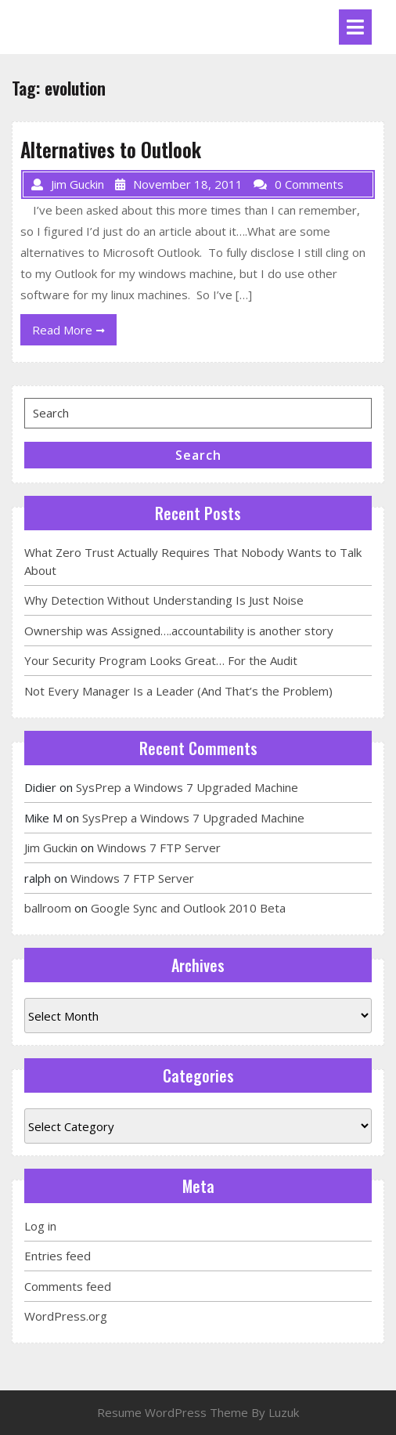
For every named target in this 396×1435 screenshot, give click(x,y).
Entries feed (57, 1255)
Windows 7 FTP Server (159, 847)
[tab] (355, 27)
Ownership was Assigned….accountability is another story (178, 630)
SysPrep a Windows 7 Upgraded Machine (187, 787)
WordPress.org (65, 1316)
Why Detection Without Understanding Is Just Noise (164, 600)
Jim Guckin (50, 847)
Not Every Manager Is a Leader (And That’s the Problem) (178, 691)
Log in (40, 1226)
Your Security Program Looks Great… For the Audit (160, 660)
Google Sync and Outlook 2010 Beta (188, 908)
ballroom (47, 908)
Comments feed (67, 1286)
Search (198, 455)
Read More (74, 332)
